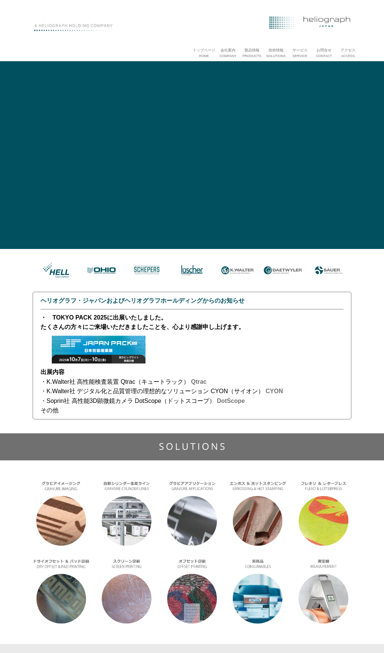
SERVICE (299, 56)
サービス (300, 50)
